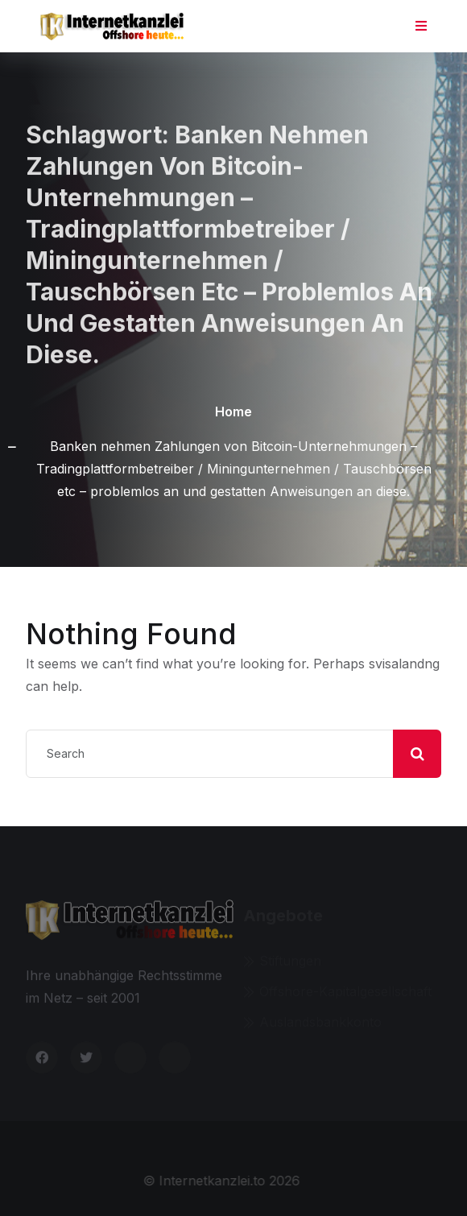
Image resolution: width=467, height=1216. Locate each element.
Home (233, 411)
